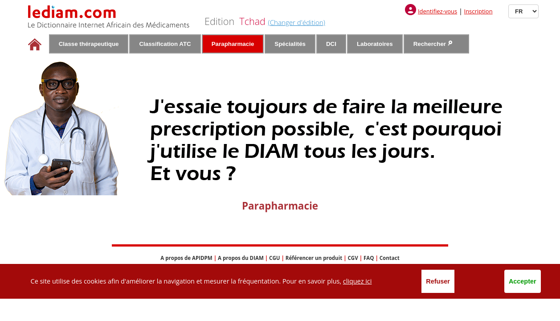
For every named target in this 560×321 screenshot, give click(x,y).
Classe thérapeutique (89, 44)
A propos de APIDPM (186, 258)
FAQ (369, 258)
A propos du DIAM (241, 258)
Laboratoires (375, 44)
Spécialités (290, 44)
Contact (390, 258)
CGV (352, 258)
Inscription (478, 11)
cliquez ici (357, 281)
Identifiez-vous (437, 11)
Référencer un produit (314, 258)
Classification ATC (165, 44)
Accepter (522, 281)
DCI (331, 44)
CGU (274, 258)
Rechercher (432, 44)
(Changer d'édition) (296, 22)
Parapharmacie (233, 44)
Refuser (438, 281)
